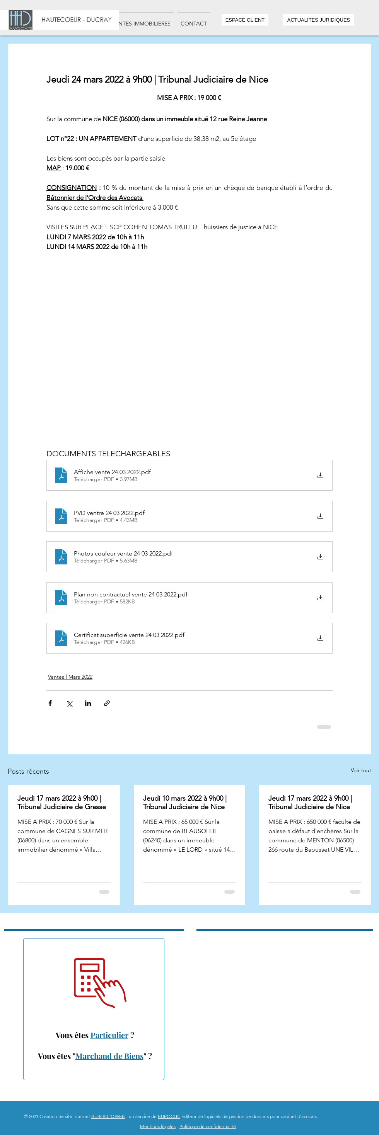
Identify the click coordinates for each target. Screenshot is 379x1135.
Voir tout (361, 770)
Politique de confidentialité (207, 1126)
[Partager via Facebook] (50, 703)
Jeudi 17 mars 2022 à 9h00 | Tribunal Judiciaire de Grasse (61, 802)
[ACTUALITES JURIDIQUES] (318, 19)
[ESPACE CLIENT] (245, 19)
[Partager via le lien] (107, 703)
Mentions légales (158, 1126)
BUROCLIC (169, 1116)
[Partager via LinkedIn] (88, 703)
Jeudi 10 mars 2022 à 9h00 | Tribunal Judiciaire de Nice (185, 802)
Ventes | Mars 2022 (70, 676)
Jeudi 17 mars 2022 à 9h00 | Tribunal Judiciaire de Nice (310, 802)
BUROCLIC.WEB (108, 1116)
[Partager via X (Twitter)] (69, 703)
